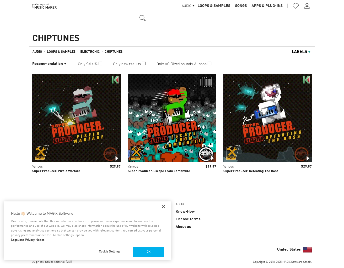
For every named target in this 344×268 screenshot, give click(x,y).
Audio (37, 51)
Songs (241, 6)
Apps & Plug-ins (267, 6)
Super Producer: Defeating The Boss (250, 171)
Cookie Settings (109, 251)
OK (148, 251)
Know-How (185, 212)
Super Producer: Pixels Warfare (56, 171)
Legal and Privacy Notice (27, 240)
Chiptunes (114, 51)
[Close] (163, 206)
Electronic (90, 51)
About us (183, 227)
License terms (188, 219)
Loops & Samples (214, 6)
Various (37, 166)
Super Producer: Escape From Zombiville (159, 171)
